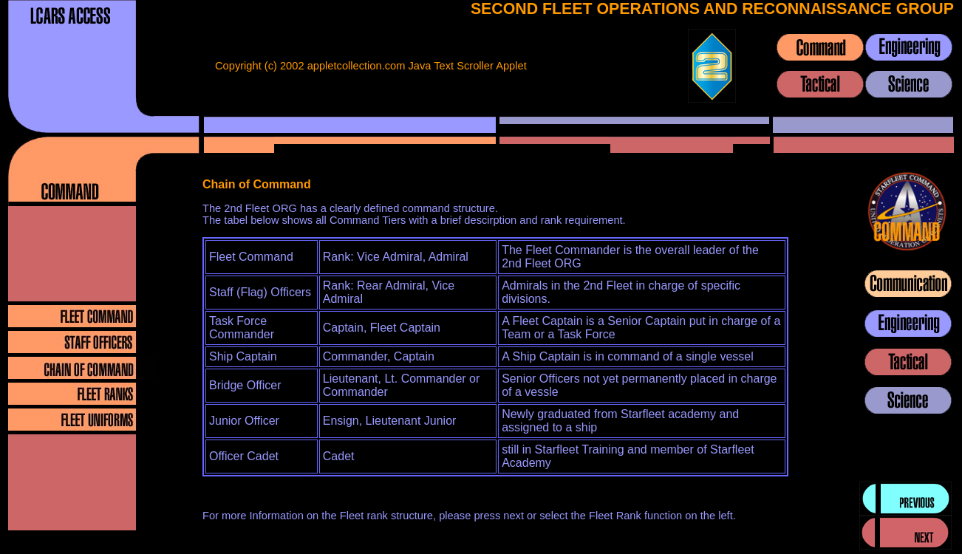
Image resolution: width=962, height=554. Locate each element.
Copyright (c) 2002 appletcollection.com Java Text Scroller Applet (371, 66)
